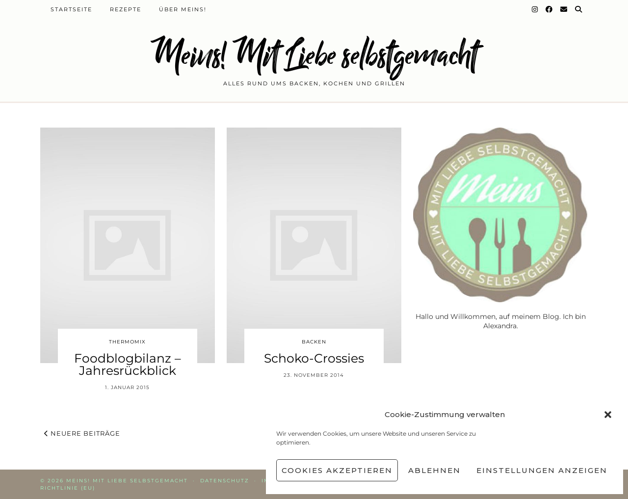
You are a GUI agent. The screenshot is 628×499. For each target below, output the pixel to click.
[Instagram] (535, 9)
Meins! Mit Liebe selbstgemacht (314, 55)
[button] (608, 415)
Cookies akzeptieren (337, 470)
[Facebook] (549, 9)
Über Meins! (183, 9)
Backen (314, 342)
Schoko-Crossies (314, 358)
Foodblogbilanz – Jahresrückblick (127, 364)
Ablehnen (434, 470)
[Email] (564, 9)
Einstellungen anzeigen (541, 470)
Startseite (71, 9)
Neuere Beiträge (82, 433)
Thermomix (127, 342)
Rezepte (125, 9)
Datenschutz (224, 480)
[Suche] (579, 9)
